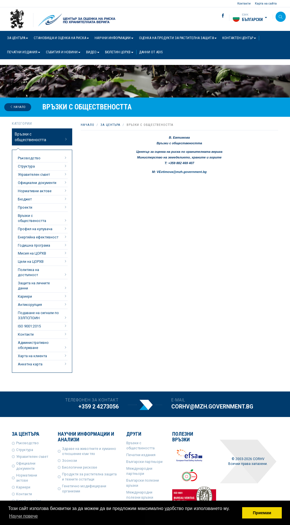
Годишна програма (43, 245)
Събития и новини (63, 52)
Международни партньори (139, 471)
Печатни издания (23, 52)
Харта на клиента (43, 355)
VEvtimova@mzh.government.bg (182, 171)
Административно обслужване (43, 345)
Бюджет (43, 199)
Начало (17, 107)
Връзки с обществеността (41, 137)
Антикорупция (43, 304)
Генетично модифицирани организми (84, 488)
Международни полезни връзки (139, 494)
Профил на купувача (43, 228)
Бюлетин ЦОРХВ (119, 52)
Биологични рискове (79, 467)
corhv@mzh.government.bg (212, 406)
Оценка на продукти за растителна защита (178, 38)
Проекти (43, 207)
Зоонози (69, 460)
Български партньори (144, 462)
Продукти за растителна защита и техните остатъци (89, 476)
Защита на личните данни (43, 285)
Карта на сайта (266, 3)
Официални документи (43, 182)
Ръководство (43, 158)
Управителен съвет (43, 174)
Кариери (43, 296)
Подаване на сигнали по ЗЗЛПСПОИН (43, 315)
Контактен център (239, 38)
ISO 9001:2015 (43, 326)
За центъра (17, 38)
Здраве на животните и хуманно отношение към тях (89, 451)
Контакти (244, 3)
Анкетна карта (43, 364)
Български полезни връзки (142, 483)
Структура (43, 166)
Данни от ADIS (151, 52)
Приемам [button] (262, 513)
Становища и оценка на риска (61, 38)
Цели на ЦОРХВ (43, 261)
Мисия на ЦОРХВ (43, 253)
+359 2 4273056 (98, 406)
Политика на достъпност (43, 272)
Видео (92, 52)
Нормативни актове (43, 191)
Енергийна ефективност (43, 237)
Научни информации (114, 38)
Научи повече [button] (23, 516)
